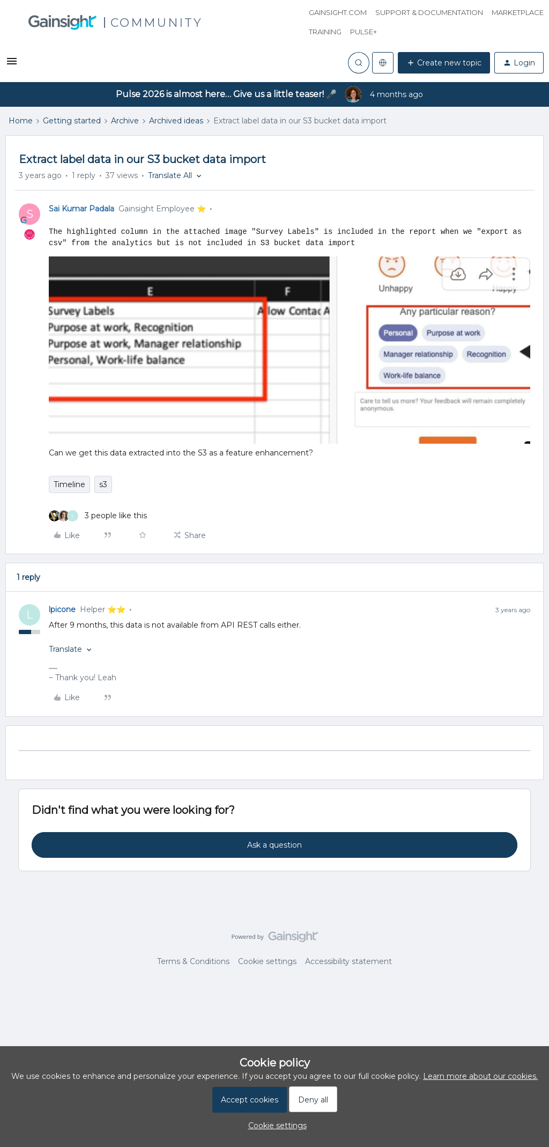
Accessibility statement (348, 961)
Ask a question (274, 845)
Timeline (69, 484)
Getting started (72, 121)
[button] (11, 65)
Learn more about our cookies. (480, 1076)
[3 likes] (98, 515)
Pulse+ (363, 31)
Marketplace (518, 12)
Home (21, 121)
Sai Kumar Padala (81, 209)
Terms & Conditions (193, 961)
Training (325, 31)
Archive (125, 121)
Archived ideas (176, 121)
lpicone (62, 609)
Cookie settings (267, 961)
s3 (103, 484)
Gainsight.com (338, 12)
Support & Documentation (429, 12)
